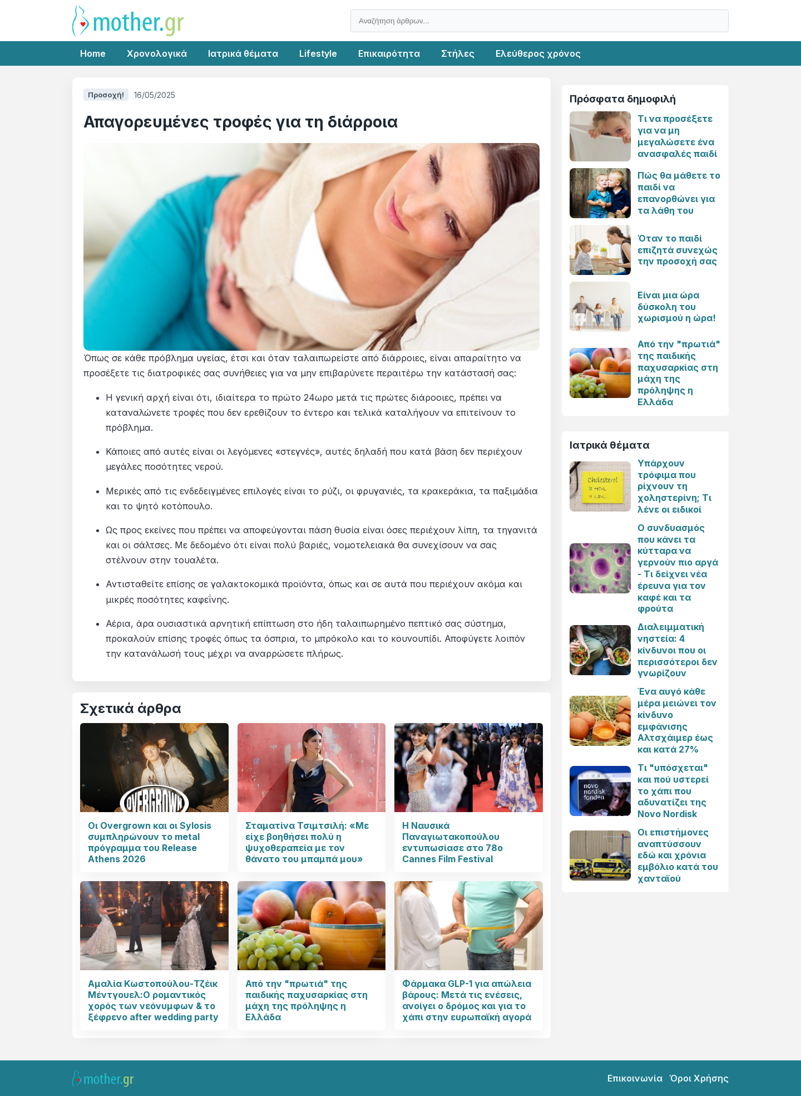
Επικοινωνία (634, 1078)
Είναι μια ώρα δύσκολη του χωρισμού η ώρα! (676, 306)
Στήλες (457, 53)
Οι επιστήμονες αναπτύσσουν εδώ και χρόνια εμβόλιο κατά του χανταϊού (677, 855)
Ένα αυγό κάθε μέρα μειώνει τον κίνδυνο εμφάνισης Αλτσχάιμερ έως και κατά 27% (676, 720)
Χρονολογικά (157, 53)
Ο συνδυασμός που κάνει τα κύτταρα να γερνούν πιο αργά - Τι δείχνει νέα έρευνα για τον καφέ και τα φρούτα (677, 568)
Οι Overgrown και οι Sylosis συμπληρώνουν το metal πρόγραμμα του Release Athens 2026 (149, 842)
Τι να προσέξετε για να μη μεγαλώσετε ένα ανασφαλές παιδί (677, 136)
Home (93, 53)
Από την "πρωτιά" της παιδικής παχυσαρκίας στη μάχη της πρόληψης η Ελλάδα (306, 1000)
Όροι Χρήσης (699, 1078)
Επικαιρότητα (389, 53)
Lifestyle (318, 53)
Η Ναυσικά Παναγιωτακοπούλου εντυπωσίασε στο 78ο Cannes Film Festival (452, 842)
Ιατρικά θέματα (243, 53)
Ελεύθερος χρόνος (538, 53)
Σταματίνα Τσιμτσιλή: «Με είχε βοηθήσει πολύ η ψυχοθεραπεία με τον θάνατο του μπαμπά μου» (307, 842)
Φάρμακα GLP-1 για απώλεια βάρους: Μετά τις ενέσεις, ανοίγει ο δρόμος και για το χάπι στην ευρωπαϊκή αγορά (466, 1000)
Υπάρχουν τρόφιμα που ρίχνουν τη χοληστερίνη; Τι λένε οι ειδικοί (674, 486)
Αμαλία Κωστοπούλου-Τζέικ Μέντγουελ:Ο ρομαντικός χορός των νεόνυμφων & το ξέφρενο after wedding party (153, 1000)
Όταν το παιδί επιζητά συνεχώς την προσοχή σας (677, 250)
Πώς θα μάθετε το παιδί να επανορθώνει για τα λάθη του (678, 192)
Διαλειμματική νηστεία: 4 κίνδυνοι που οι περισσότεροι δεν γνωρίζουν (677, 650)
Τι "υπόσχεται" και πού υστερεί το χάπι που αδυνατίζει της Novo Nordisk (673, 790)
